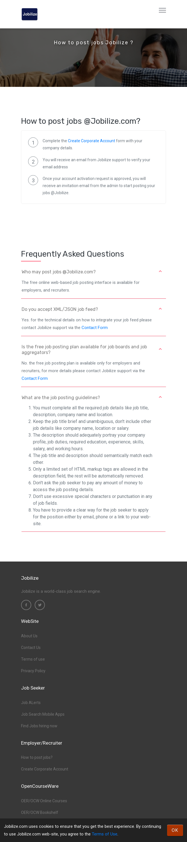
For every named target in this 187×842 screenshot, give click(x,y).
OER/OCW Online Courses (44, 801)
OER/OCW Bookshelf (39, 812)
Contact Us (31, 647)
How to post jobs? (37, 757)
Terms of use (33, 659)
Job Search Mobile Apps (43, 714)
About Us (29, 636)
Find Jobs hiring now (39, 726)
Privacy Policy (33, 671)
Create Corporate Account (91, 141)
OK (175, 830)
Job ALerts (31, 702)
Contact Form (95, 327)
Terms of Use (104, 834)
